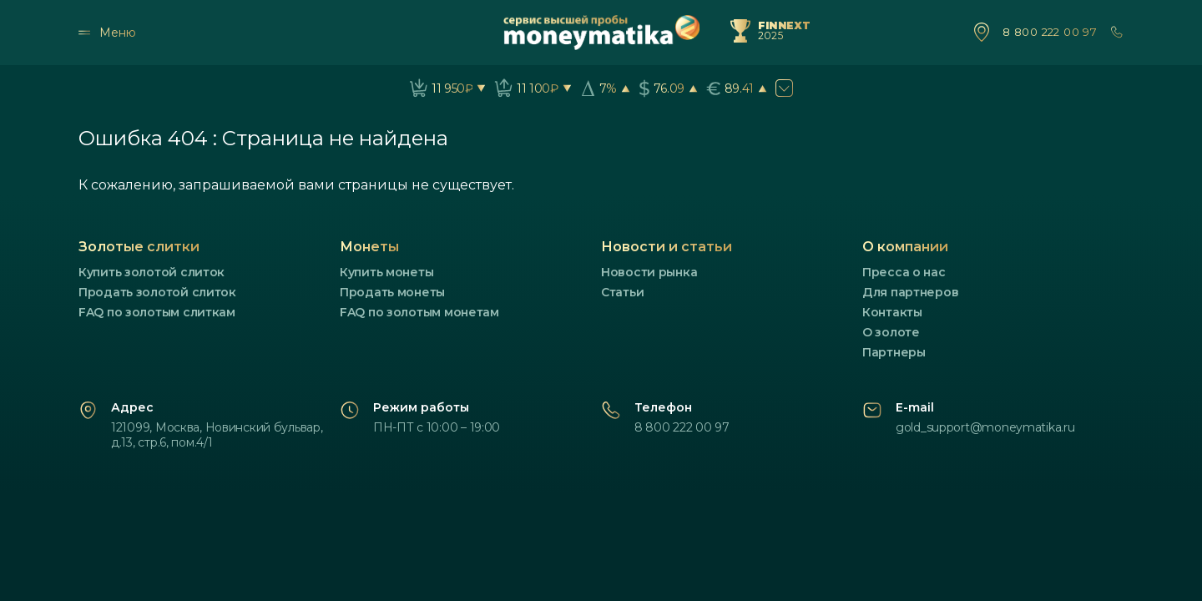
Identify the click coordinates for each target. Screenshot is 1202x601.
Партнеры (894, 352)
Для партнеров (910, 292)
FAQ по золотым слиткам (156, 312)
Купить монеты (386, 272)
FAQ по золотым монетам (419, 312)
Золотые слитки (138, 247)
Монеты (369, 247)
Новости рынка (649, 272)
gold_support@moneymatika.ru (985, 427)
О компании (905, 247)
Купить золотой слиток (151, 272)
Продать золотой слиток (157, 292)
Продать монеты (392, 292)
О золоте (891, 332)
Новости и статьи (666, 247)
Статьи (622, 292)
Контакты (892, 312)
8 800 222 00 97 (1050, 32)
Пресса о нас (904, 272)
